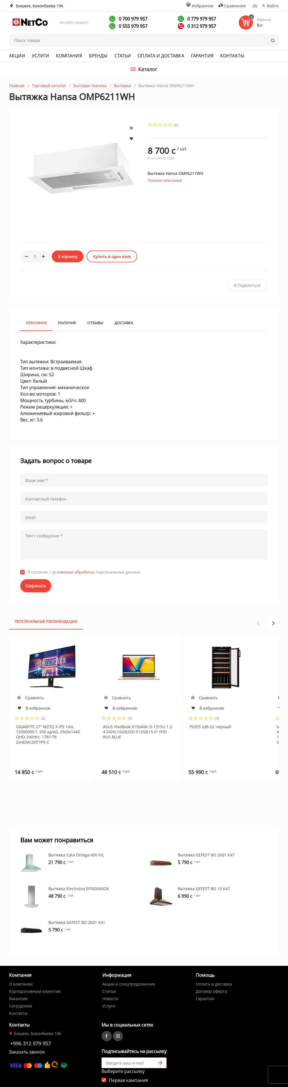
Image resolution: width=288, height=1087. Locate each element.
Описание (36, 322)
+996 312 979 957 (30, 1024)
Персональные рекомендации (46, 621)
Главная (16, 85)
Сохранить (35, 585)
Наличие (67, 322)
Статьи (122, 56)
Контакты (232, 56)
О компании (21, 965)
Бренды (98, 56)
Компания (69, 56)
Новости (110, 979)
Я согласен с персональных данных (84, 572)
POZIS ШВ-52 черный (210, 726)
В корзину (67, 256)
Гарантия (202, 56)
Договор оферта (211, 972)
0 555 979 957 (132, 26)
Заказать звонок (27, 1033)
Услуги (40, 56)
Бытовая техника (90, 85)
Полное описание (165, 180)
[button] (273, 623)
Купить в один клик (112, 256)
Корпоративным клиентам (35, 972)
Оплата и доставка (161, 56)
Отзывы (95, 322)
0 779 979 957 (201, 19)
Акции (17, 56)
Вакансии (18, 979)
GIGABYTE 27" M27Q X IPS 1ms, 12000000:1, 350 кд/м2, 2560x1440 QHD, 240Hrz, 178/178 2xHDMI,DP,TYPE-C (48, 734)
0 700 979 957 (132, 19)
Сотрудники (20, 986)
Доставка (123, 322)
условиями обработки (74, 572)
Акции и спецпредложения (128, 965)
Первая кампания (128, 1061)
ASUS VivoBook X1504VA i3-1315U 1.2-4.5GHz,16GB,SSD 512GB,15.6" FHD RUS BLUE (138, 731)
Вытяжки (122, 85)
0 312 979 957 (201, 26)
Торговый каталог (49, 85)
